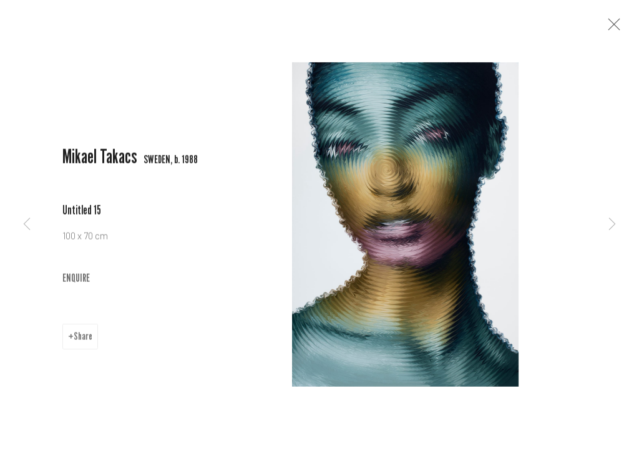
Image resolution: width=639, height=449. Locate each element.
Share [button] (83, 340)
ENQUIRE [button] (76, 280)
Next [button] (612, 224)
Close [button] (612, 28)
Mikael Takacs (99, 159)
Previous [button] (27, 224)
